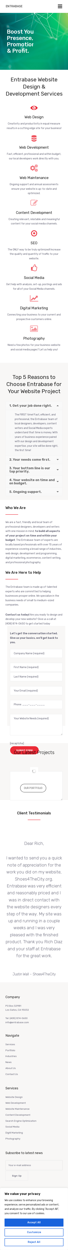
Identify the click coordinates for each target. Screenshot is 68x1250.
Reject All (34, 1242)
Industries (11, 1056)
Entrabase (14, 6)
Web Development (15, 1103)
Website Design (14, 1097)
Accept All (34, 1222)
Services (10, 1044)
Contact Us (11, 1074)
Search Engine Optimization (20, 1121)
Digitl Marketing (14, 1132)
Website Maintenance (17, 1109)
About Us (10, 1068)
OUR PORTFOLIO (33, 788)
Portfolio (10, 1050)
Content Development (17, 1115)
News (8, 1062)
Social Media (12, 1126)
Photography (12, 1138)
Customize (34, 1232)
